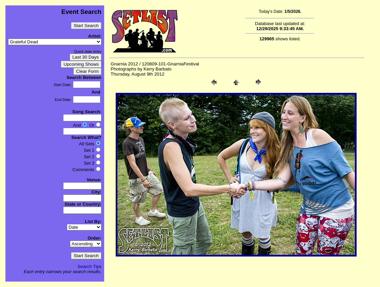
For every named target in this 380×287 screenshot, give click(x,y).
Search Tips (89, 266)
